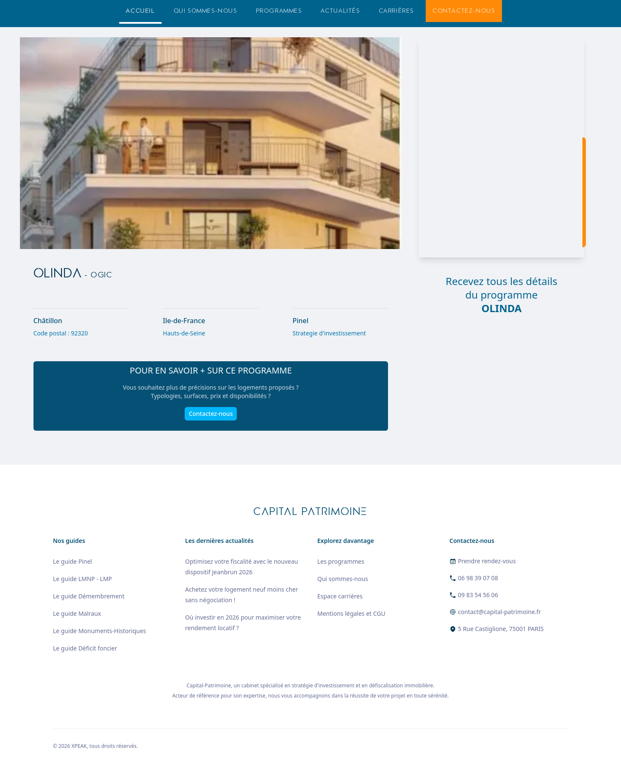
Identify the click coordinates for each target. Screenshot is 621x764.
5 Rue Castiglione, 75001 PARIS (500, 629)
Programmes (279, 11)
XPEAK (79, 746)
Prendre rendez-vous (487, 561)
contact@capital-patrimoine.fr (499, 612)
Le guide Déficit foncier (85, 648)
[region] (501, 147)
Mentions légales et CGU (351, 613)
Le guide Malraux (77, 613)
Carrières (396, 11)
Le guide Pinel (72, 561)
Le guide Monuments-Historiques (99, 631)
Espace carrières (340, 596)
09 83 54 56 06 (478, 595)
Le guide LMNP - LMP (82, 579)
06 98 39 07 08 (478, 578)
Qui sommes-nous (205, 11)
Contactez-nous (463, 11)
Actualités (340, 11)
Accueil (140, 11)
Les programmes (340, 561)
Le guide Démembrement (89, 596)
